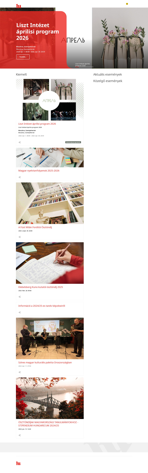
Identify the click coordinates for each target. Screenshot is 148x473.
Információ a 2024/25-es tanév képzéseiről (41, 305)
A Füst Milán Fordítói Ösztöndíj (35, 227)
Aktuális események (107, 74)
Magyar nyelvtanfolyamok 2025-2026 (38, 170)
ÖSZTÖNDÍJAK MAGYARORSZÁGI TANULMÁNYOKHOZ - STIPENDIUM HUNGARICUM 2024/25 (48, 424)
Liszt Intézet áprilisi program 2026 (37, 123)
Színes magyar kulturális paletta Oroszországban (45, 362)
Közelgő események (107, 81)
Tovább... (22, 57)
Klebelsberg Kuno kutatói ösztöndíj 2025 (40, 287)
